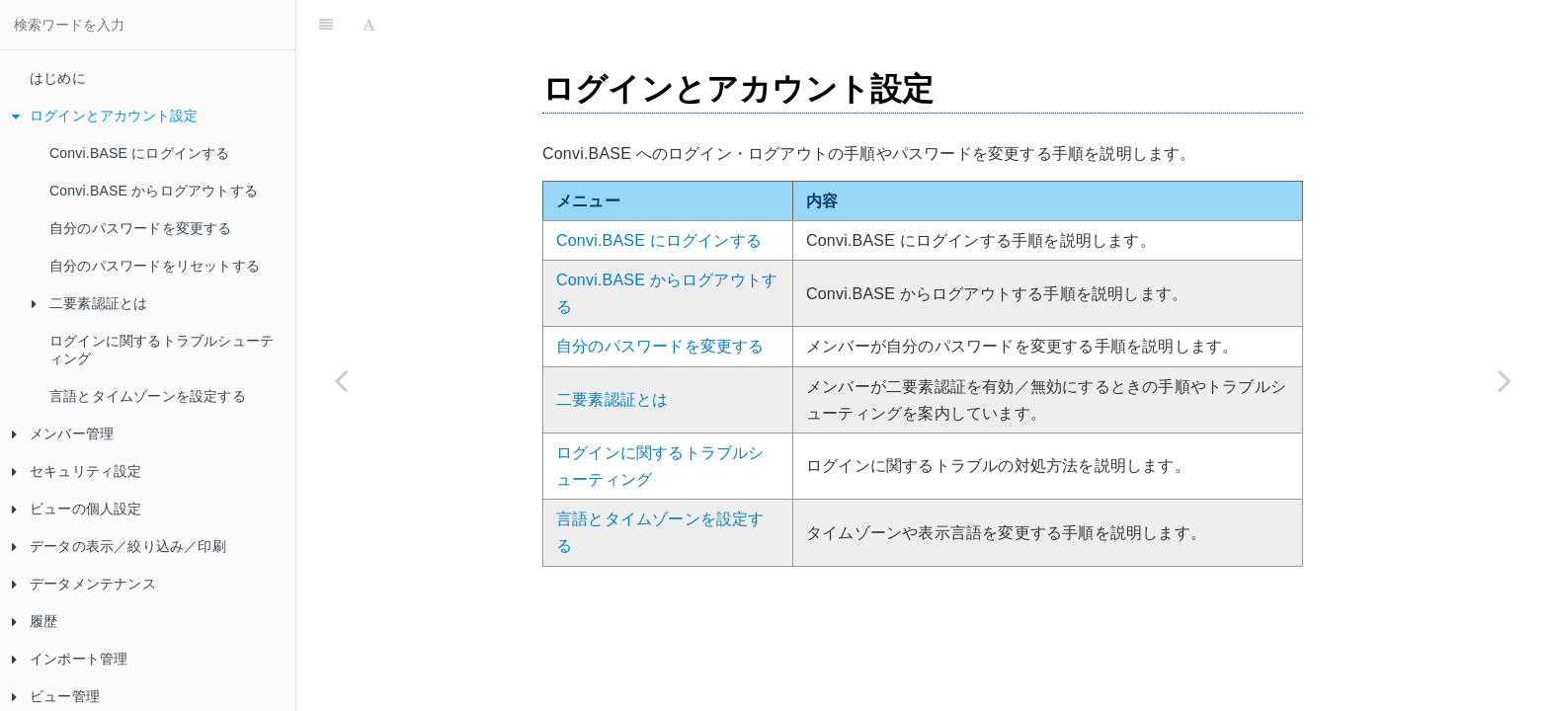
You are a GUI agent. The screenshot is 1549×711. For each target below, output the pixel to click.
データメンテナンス (84, 584)
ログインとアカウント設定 (105, 115)
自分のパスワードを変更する (140, 228)
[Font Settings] (369, 24)
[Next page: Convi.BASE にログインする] (1504, 380)
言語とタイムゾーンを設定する (147, 396)
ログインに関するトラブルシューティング (161, 349)
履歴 (34, 621)
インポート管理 (69, 659)
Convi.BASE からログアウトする (153, 190)
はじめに (58, 78)
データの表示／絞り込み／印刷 (119, 546)
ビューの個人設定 (77, 508)
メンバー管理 (63, 433)
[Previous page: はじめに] (340, 380)
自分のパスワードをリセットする (154, 266)
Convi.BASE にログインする (139, 153)
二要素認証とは (89, 303)
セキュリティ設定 (77, 471)
